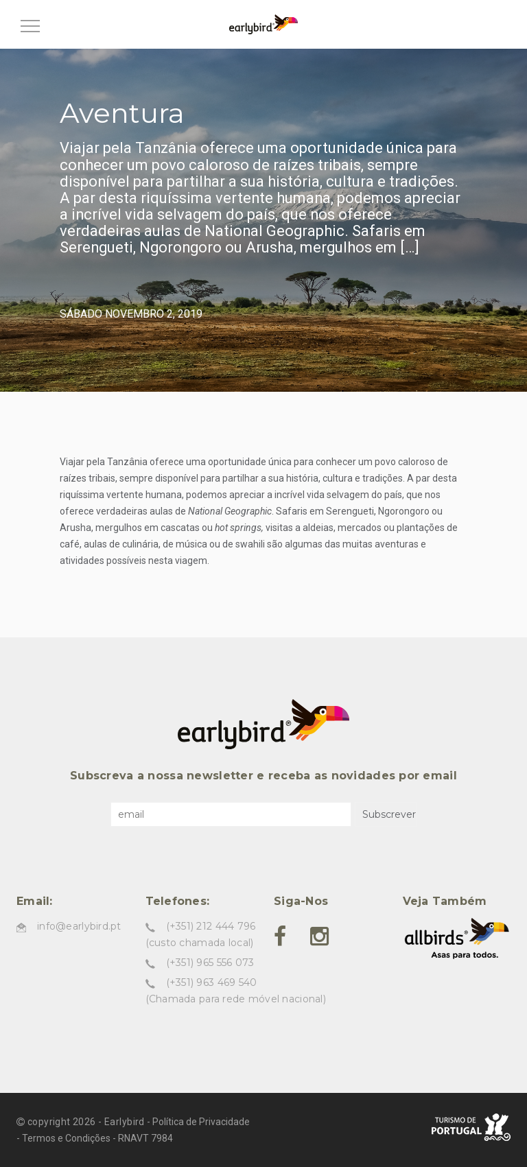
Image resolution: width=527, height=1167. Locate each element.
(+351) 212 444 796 (211, 926)
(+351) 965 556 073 (210, 962)
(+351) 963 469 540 (211, 982)
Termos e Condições (66, 1138)
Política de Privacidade (201, 1121)
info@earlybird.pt (79, 926)
